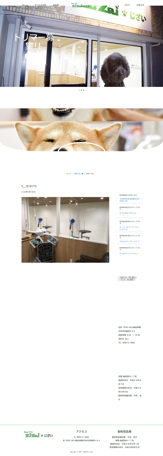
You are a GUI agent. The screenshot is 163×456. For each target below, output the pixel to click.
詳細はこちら (33, 56)
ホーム (25, 5)
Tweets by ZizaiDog (128, 302)
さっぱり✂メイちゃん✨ (129, 253)
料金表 (56, 5)
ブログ (127, 5)
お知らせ (140, 5)
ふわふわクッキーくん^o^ (129, 241)
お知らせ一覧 (78, 173)
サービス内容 (40, 5)
